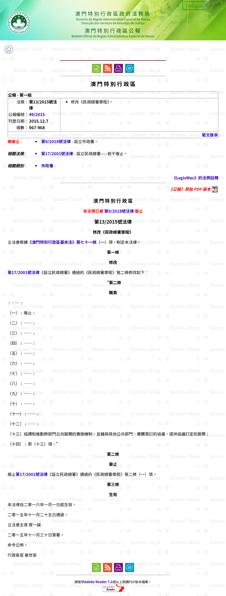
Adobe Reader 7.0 (98, 581)
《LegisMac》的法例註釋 (195, 178)
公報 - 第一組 (20, 95)
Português (195, 6)
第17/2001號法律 (57, 153)
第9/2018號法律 (56, 141)
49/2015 (37, 114)
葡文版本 (210, 135)
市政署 (47, 165)
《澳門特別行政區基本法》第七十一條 (62, 242)
